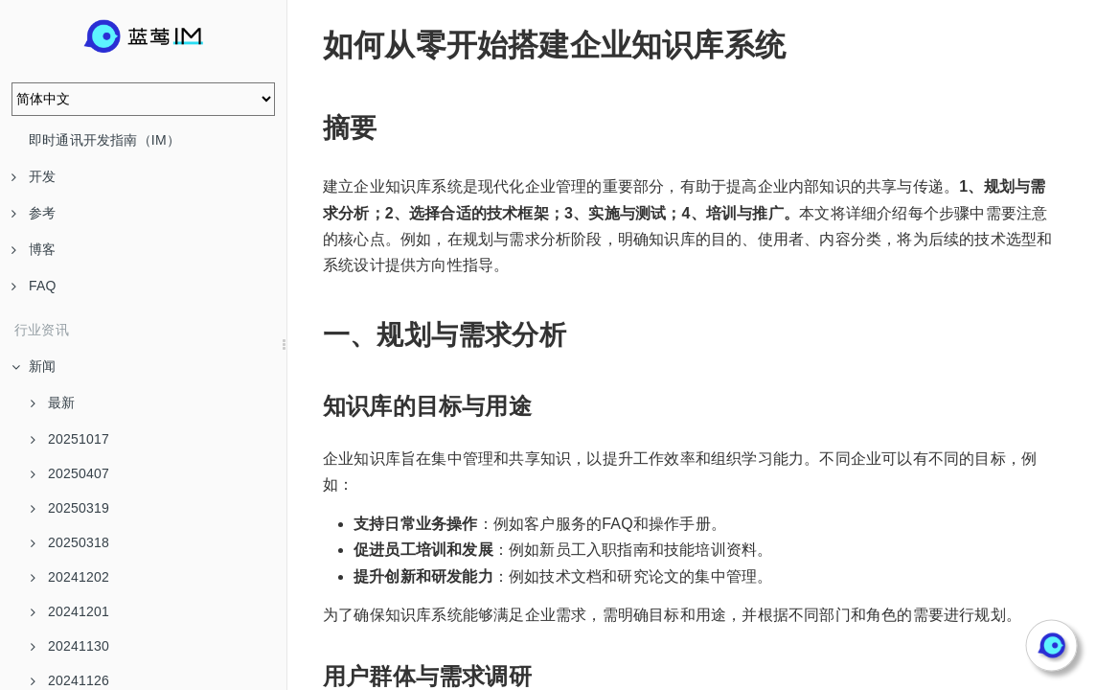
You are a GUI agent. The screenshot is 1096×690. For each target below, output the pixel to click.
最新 (53, 402)
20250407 (70, 473)
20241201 (70, 611)
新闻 (33, 366)
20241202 (70, 577)
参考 (33, 212)
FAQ (34, 285)
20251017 (70, 439)
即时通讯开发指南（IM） (104, 140)
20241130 (70, 646)
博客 (33, 249)
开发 (33, 176)
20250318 (70, 542)
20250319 (70, 508)
